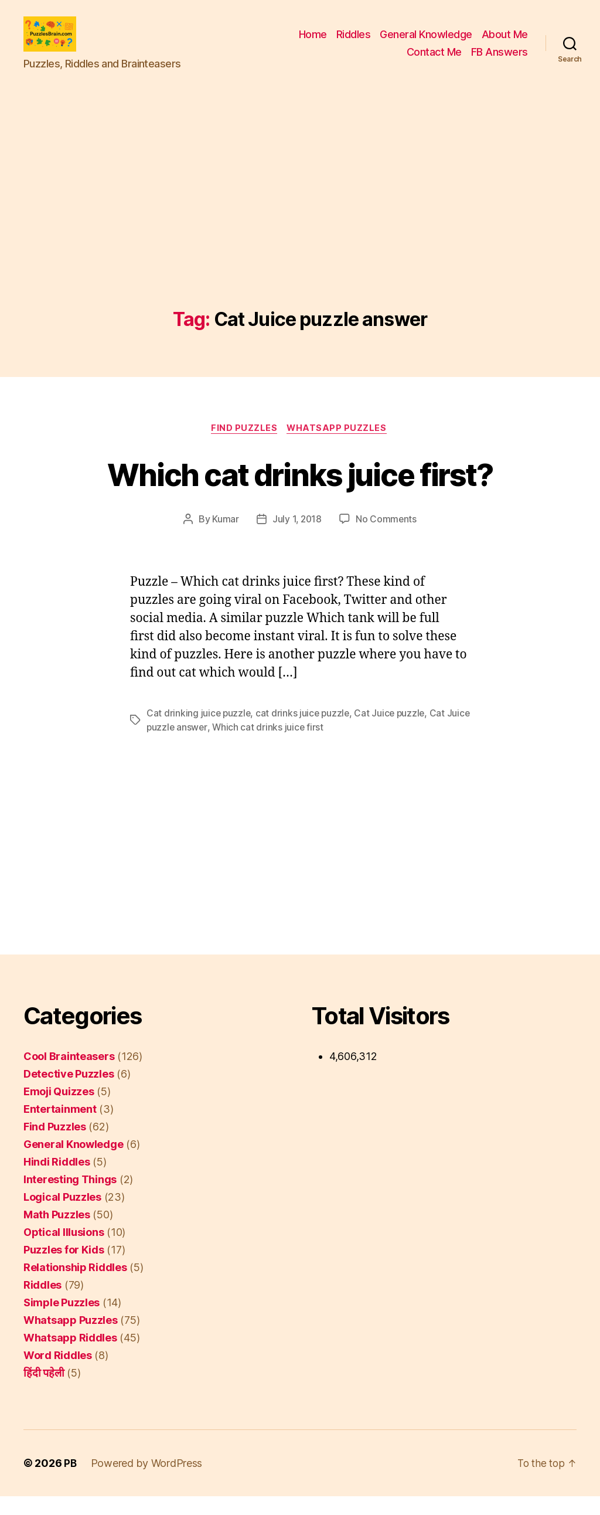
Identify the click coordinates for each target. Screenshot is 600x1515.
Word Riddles (57, 1374)
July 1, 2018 (296, 538)
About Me (505, 43)
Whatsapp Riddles (70, 1356)
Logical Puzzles (62, 1216)
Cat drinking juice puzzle (199, 732)
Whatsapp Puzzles (339, 446)
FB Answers (499, 61)
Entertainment (60, 1128)
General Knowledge (426, 43)
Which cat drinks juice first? (300, 491)
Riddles (353, 43)
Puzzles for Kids (63, 1268)
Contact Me (434, 61)
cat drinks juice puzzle (305, 732)
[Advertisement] (300, 239)
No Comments (387, 538)
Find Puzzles (243, 446)
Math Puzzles (56, 1233)
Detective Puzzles (68, 1092)
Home (313, 43)
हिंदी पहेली (43, 1391)
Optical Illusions (63, 1251)
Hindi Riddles (56, 1180)
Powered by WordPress (147, 1482)
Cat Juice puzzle (393, 732)
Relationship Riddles (75, 1286)
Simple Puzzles (61, 1321)
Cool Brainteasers (68, 1075)
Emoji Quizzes (58, 1110)
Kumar (224, 538)
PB (70, 1482)
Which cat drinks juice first (294, 746)
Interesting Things (70, 1198)
